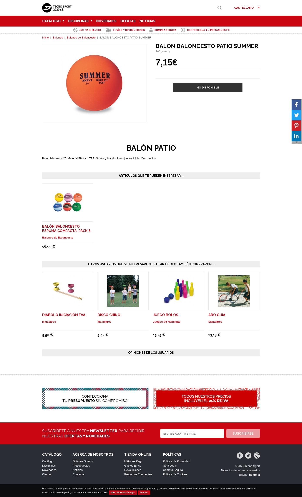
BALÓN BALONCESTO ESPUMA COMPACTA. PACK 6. (66, 228)
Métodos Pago (133, 461)
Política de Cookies (175, 474)
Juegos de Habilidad (166, 321)
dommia (254, 474)
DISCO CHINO (109, 315)
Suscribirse (243, 433)
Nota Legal (170, 465)
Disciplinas (80, 21)
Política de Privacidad (176, 461)
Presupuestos (81, 465)
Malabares (49, 321)
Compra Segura (173, 470)
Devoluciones (132, 470)
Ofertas (128, 21)
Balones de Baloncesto (81, 37)
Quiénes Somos (83, 461)
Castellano (244, 7)
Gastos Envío (132, 465)
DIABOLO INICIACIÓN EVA (63, 315)
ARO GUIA (216, 315)
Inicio (45, 37)
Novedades (106, 21)
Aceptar (143, 492)
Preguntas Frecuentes (138, 474)
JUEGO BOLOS (165, 315)
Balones (58, 37)
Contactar (79, 474)
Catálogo (53, 21)
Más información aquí (123, 492)
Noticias (147, 21)
